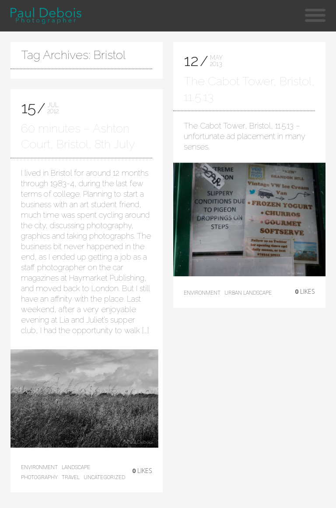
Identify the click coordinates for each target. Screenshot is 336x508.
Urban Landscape (248, 293)
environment (39, 467)
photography (39, 477)
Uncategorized (104, 477)
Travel (71, 477)
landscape (76, 467)
